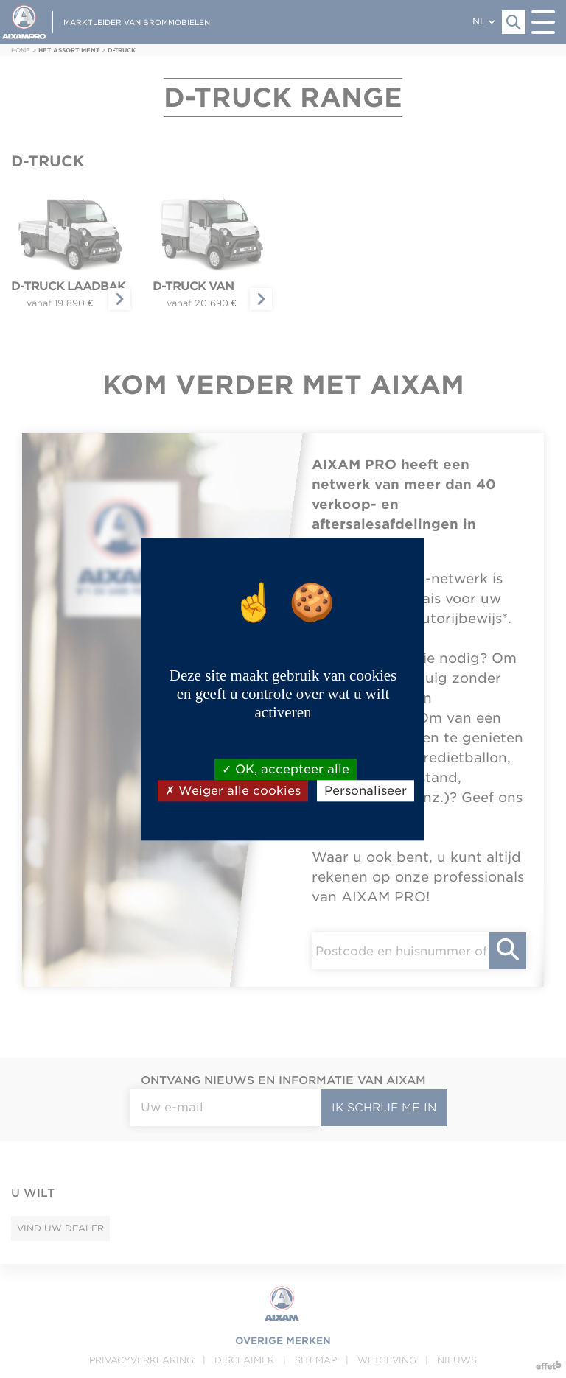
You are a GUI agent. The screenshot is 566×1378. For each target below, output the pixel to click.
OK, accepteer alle (285, 769)
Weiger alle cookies (233, 791)
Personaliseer (365, 791)
